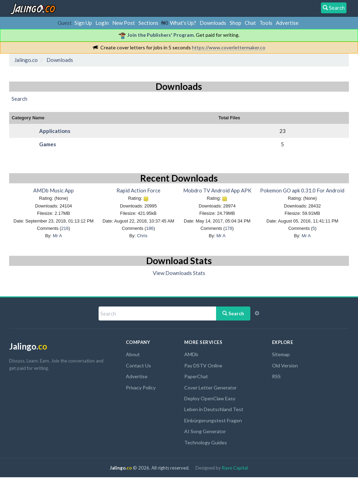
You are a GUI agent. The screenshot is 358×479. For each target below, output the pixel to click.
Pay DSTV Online (203, 365)
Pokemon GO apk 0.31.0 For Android (302, 190)
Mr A (57, 235)
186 (149, 228)
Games (47, 144)
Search (233, 313)
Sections (148, 23)
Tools (265, 23)
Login (102, 23)
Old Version (285, 365)
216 (65, 228)
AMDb (191, 354)
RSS (276, 376)
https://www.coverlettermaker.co (228, 47)
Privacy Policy (141, 387)
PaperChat (196, 376)
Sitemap (281, 354)
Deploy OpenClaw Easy (209, 398)
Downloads (213, 23)
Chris (142, 235)
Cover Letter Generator (210, 387)
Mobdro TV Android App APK (217, 190)
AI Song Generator (205, 431)
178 (228, 228)
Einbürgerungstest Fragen (213, 420)
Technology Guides (205, 442)
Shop (235, 23)
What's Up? (183, 23)
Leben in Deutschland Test (213, 409)
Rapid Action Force (138, 190)
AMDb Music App (53, 190)
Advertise (287, 23)
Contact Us (138, 365)
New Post (123, 23)
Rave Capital (235, 468)
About (133, 354)
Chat (250, 23)
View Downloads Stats (179, 273)
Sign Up (83, 23)
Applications (54, 131)
